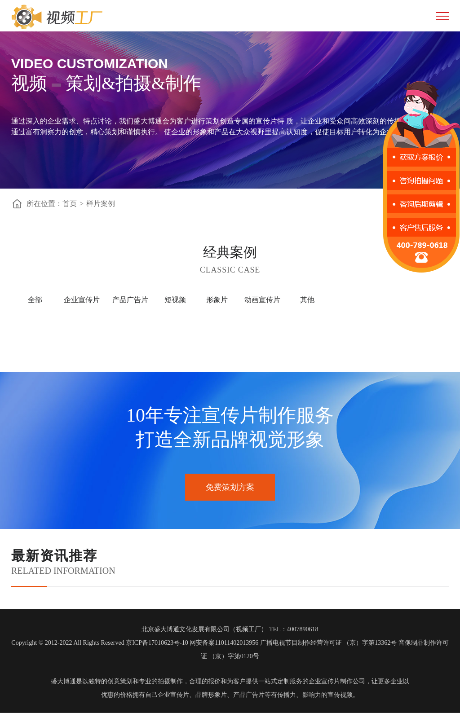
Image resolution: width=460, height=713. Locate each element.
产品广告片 (130, 300)
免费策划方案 (230, 487)
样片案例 (100, 203)
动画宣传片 (262, 300)
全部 (35, 300)
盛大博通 (63, 681)
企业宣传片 (82, 300)
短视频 (175, 300)
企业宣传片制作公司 (337, 681)
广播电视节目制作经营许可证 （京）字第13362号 (328, 642)
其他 (307, 300)
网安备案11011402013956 (224, 642)
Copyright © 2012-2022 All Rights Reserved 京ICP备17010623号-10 (99, 642)
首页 (69, 203)
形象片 (217, 300)
